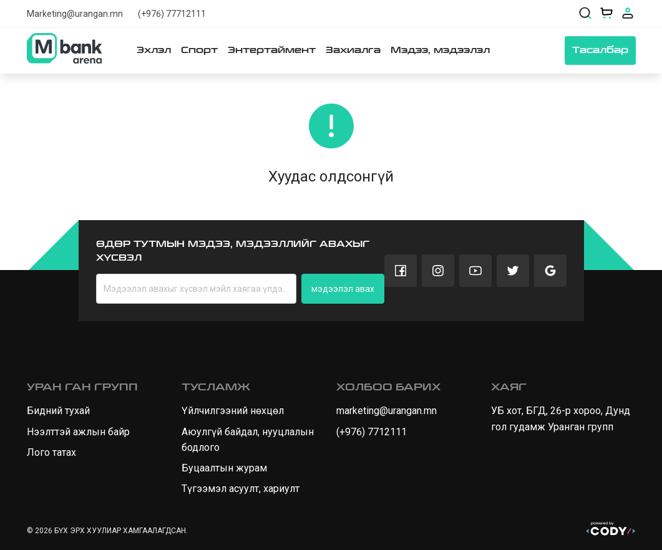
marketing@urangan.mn (386, 411)
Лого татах (51, 452)
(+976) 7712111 (371, 432)
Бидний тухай (58, 411)
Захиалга (353, 50)
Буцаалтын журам (224, 468)
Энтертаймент (272, 50)
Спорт (199, 50)
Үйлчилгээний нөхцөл (233, 411)
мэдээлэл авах (342, 289)
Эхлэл (154, 50)
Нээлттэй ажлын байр (78, 432)
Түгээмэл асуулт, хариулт (240, 489)
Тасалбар (600, 50)
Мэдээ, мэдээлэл (440, 50)
